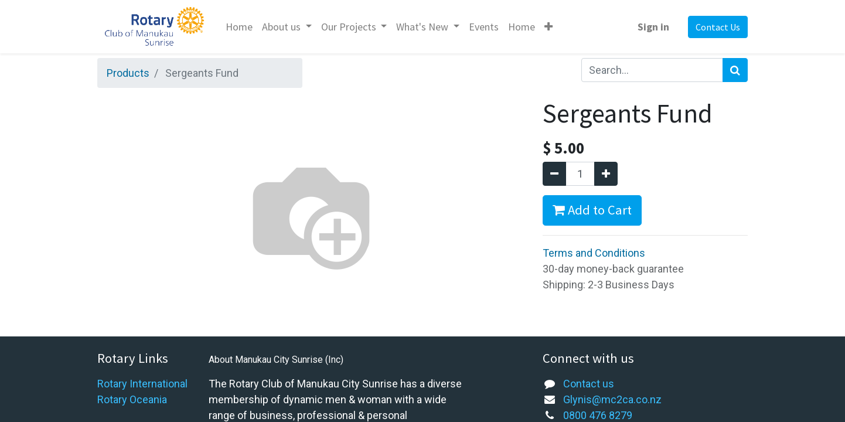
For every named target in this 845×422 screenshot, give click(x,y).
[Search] (735, 70)
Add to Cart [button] (592, 210)
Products (128, 73)
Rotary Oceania (132, 399)
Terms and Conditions (594, 253)
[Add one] (606, 174)
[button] (548, 26)
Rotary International (142, 383)
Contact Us (718, 27)
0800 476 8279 (597, 415)
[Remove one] (554, 174)
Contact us (588, 383)
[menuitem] (239, 26)
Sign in (653, 26)
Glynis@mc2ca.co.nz (612, 399)
